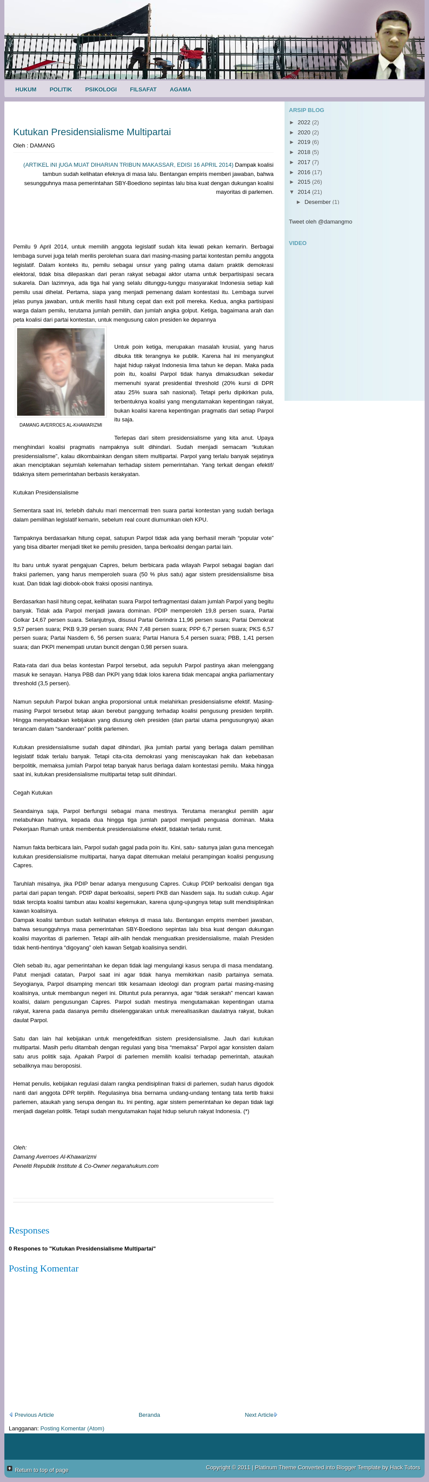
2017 (305, 162)
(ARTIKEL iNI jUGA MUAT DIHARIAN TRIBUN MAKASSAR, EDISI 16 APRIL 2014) (128, 164)
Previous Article (31, 1415)
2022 (305, 122)
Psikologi (101, 89)
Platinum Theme (275, 1467)
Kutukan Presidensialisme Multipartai (92, 131)
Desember (319, 202)
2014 (305, 192)
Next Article (261, 1415)
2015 (305, 182)
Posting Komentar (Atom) (72, 1428)
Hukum (25, 89)
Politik (60, 89)
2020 (305, 132)
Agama (180, 89)
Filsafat (143, 89)
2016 (305, 172)
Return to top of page (41, 1470)
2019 (305, 142)
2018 (305, 152)
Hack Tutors (405, 1467)
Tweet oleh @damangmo (320, 221)
